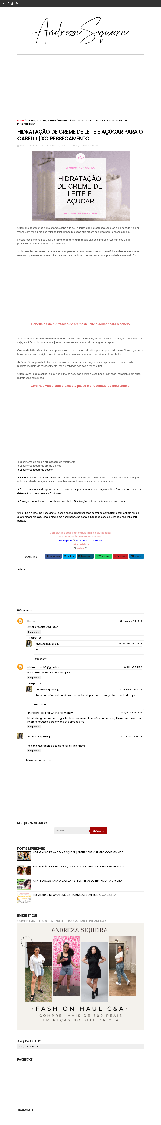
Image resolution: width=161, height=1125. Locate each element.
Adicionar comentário (41, 763)
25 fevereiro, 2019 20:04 (128, 647)
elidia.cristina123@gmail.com (47, 670)
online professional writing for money (52, 716)
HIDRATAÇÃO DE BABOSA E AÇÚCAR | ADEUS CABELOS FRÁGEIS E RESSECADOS (80, 870)
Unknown (35, 625)
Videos (54, 120)
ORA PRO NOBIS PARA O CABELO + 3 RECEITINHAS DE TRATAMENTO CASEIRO (79, 884)
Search (98, 834)
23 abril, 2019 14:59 (131, 670)
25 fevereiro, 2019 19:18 (129, 624)
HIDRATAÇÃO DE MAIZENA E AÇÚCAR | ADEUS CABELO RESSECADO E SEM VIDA (80, 856)
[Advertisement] (80, 88)
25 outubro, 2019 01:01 (129, 739)
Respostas (37, 641)
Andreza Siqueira (48, 647)
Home (22, 120)
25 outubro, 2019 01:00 (129, 692)
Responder (36, 635)
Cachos (43, 120)
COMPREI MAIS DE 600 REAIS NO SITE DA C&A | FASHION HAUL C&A (63, 925)
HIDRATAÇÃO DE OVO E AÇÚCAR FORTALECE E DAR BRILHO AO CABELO (76, 898)
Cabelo (32, 120)
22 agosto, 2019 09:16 (129, 715)
